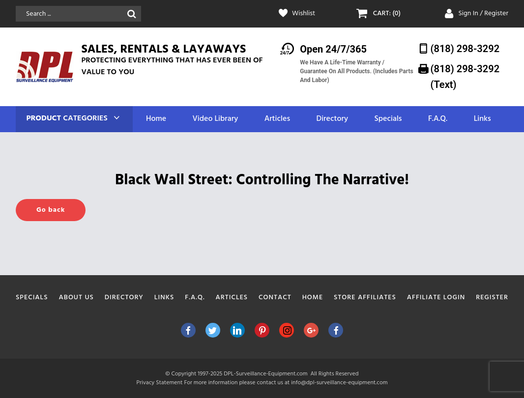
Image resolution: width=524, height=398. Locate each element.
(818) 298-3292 (465, 49)
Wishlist (303, 13)
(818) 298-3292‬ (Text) (465, 76)
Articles (277, 119)
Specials (388, 119)
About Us (76, 297)
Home (156, 119)
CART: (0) (387, 13)
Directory (332, 119)
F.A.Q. (437, 119)
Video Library (215, 119)
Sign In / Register (484, 13)
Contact (275, 297)
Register (492, 297)
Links (482, 119)
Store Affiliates (365, 297)
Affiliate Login (436, 297)
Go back (50, 210)
